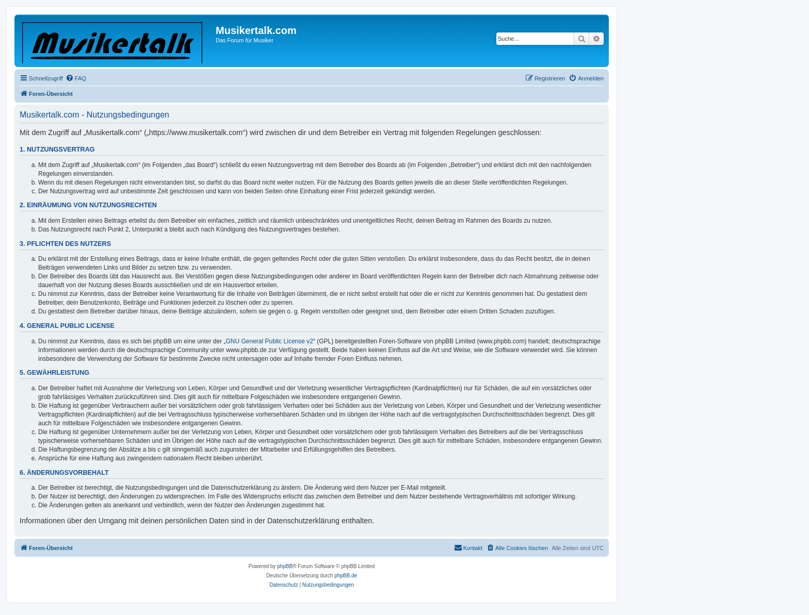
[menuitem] (76, 78)
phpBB (285, 566)
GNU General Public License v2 (269, 341)
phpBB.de (345, 575)
